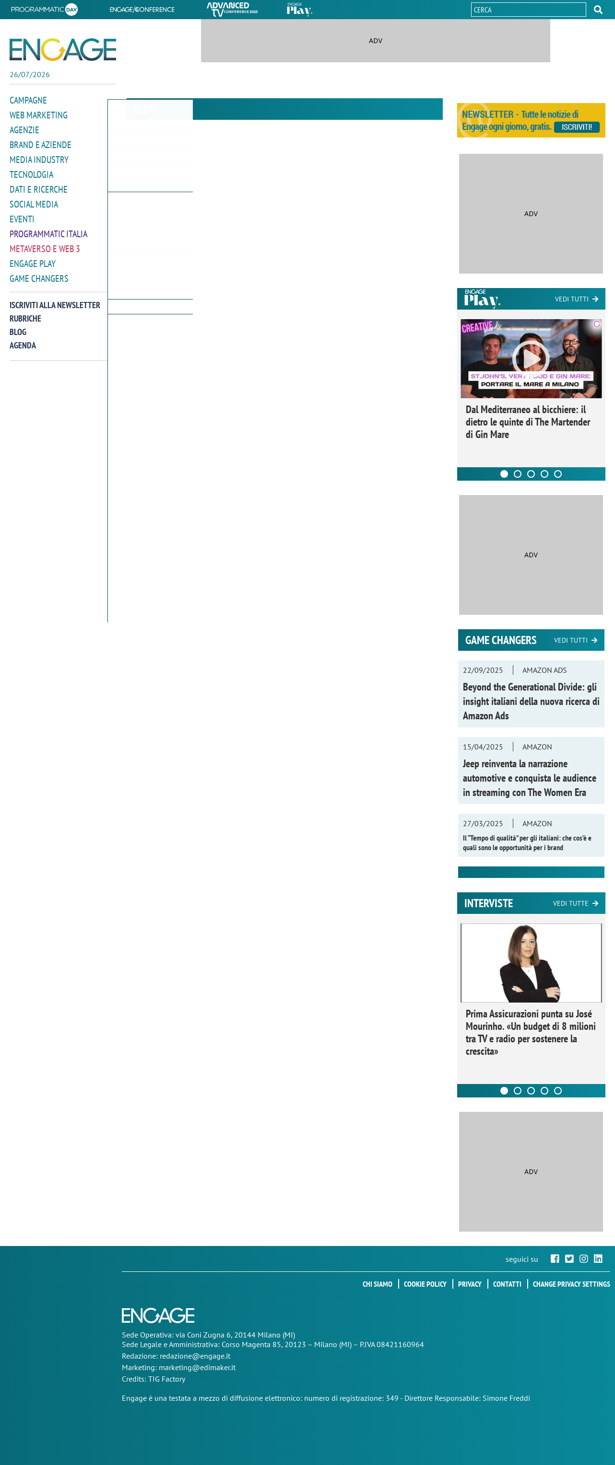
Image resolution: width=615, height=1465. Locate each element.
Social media (34, 201)
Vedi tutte (571, 903)
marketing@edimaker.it (197, 1367)
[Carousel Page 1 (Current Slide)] (504, 474)
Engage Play (33, 258)
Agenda (23, 339)
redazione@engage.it (195, 1356)
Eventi (22, 215)
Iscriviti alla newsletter (55, 298)
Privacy (470, 1284)
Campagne (28, 100)
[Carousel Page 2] (517, 474)
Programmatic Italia (48, 229)
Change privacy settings (571, 1284)
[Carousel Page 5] (558, 474)
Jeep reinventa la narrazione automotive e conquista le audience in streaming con (529, 778)
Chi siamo (377, 1284)
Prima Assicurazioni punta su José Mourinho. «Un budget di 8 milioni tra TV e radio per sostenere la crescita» (531, 1032)
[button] (598, 9)
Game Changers (39, 272)
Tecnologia (31, 172)
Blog (18, 325)
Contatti (507, 1284)
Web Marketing (39, 114)
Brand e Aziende (40, 143)
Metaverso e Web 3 (45, 244)
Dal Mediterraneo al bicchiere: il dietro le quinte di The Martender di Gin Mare (528, 422)
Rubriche (25, 312)
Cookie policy (425, 1284)
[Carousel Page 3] (531, 474)
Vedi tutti (572, 299)
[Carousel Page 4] (544, 474)
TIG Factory (166, 1379)
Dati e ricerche (39, 186)
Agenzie (24, 129)
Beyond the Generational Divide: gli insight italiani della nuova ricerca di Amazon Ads (531, 701)
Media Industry (39, 157)
